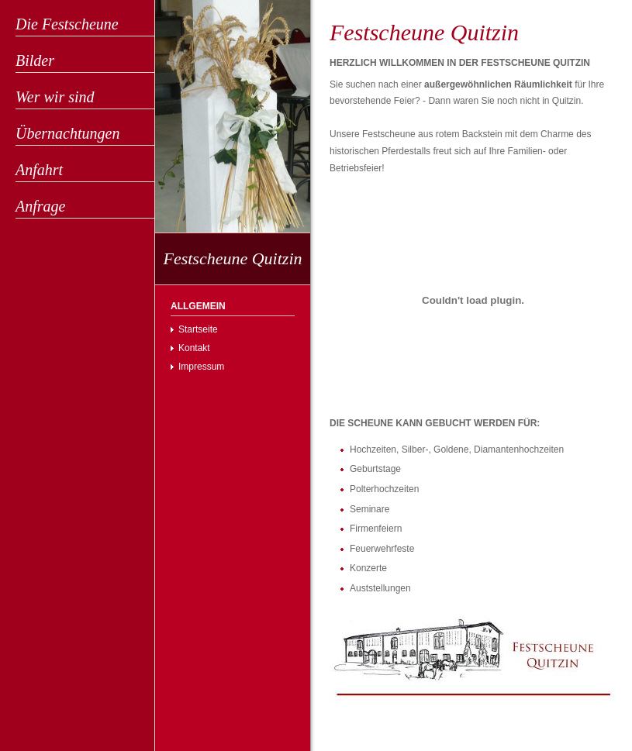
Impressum (201, 366)
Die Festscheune (67, 24)
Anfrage (40, 206)
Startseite (198, 329)
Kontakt (194, 348)
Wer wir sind (55, 96)
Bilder (35, 60)
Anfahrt (39, 169)
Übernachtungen (67, 133)
